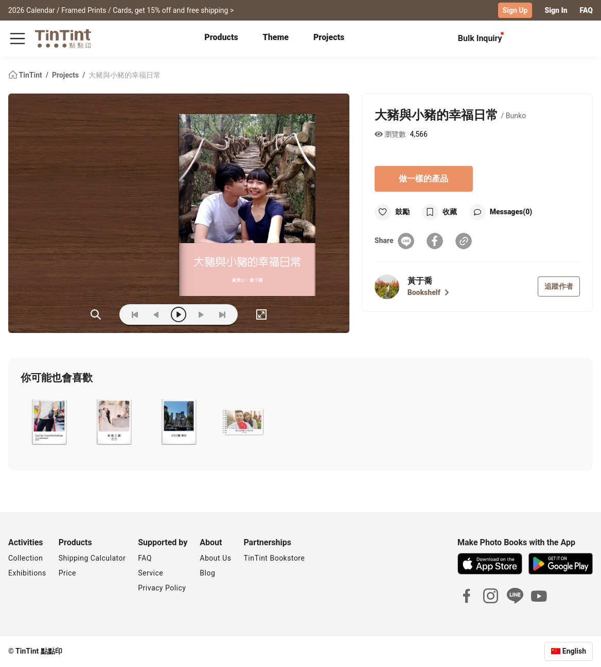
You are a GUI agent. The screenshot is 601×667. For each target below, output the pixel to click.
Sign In (555, 10)
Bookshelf (428, 292)
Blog (207, 573)
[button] (48, 422)
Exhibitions (27, 573)
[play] (178, 314)
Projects (328, 37)
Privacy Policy (162, 588)
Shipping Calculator (92, 558)
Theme (276, 37)
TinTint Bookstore (274, 558)
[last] (222, 314)
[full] (261, 314)
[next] (200, 314)
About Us (215, 558)
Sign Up (515, 10)
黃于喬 (420, 281)
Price (67, 573)
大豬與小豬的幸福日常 (125, 75)
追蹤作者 (558, 286)
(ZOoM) (95, 314)
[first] (135, 314)
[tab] (221, 38)
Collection (25, 558)
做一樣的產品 (423, 178)
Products (221, 37)
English (574, 651)
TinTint (26, 75)
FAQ (586, 10)
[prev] (156, 314)
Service (150, 573)
